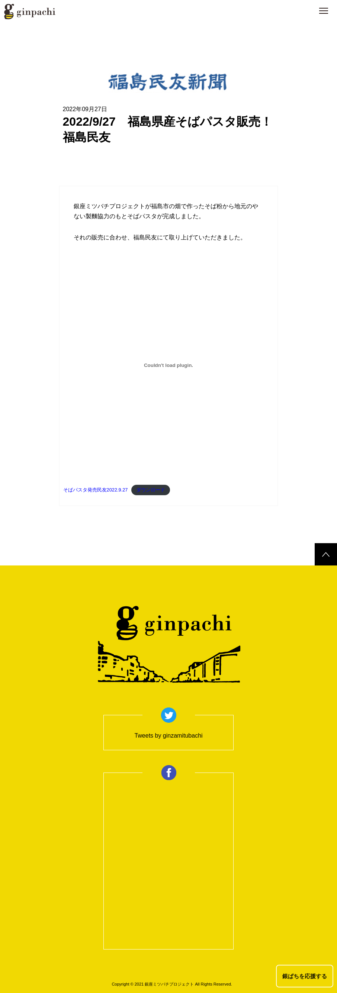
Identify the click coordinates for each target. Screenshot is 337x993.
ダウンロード (150, 490)
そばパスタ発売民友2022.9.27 (95, 490)
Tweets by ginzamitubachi (168, 735)
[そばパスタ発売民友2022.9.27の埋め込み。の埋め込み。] (168, 365)
